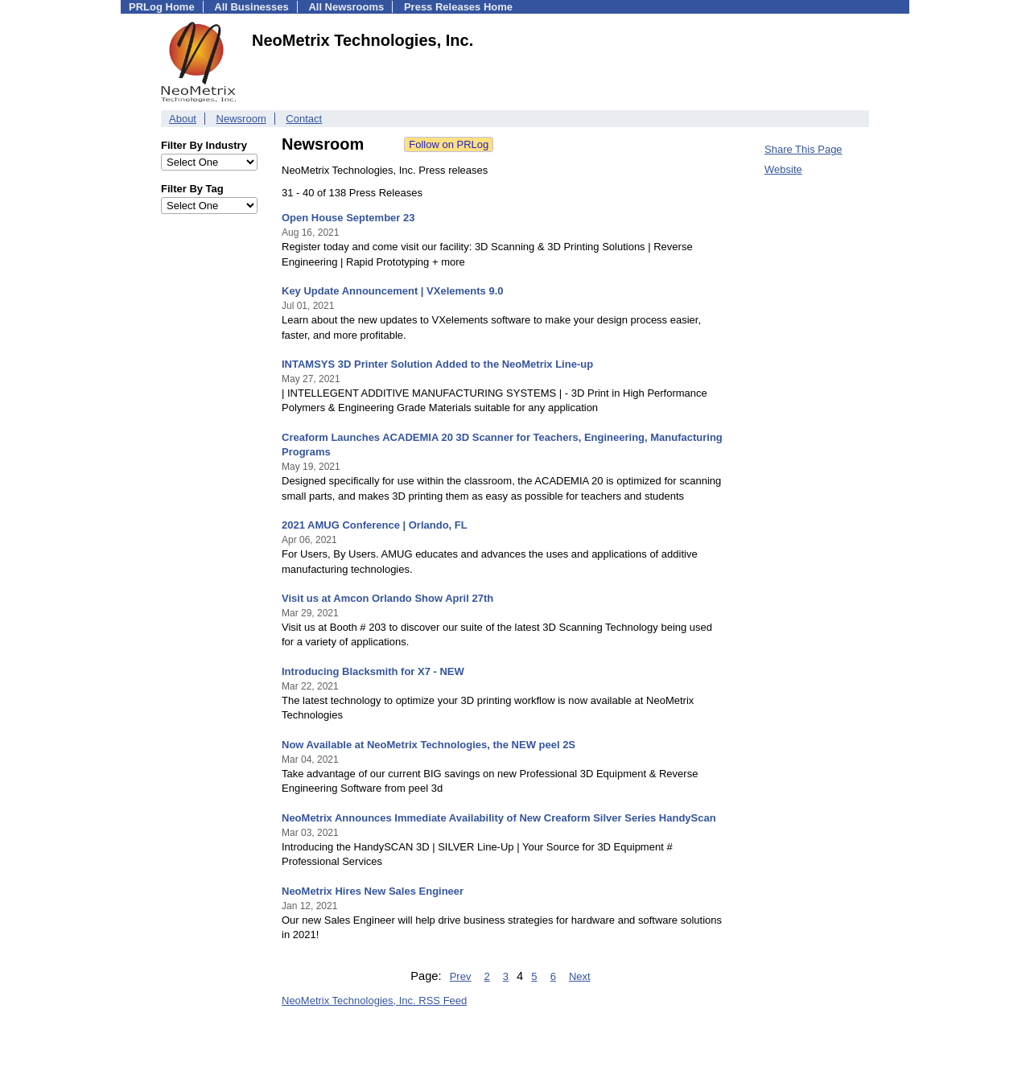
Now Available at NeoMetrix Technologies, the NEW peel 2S (428, 745)
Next (580, 976)
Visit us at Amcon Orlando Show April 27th (387, 598)
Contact (304, 119)
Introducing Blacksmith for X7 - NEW (373, 671)
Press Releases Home (458, 7)
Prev (461, 976)
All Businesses (251, 7)
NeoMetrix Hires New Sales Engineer (373, 891)
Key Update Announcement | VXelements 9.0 (393, 291)
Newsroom (241, 119)
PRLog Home (162, 7)
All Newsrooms (346, 7)
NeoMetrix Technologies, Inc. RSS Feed (374, 1000)
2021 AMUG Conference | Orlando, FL (375, 525)
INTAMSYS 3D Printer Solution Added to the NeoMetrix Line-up (437, 364)
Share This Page (803, 149)
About (182, 119)
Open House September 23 (348, 218)
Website (783, 169)
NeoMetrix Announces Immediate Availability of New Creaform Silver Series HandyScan (499, 818)
